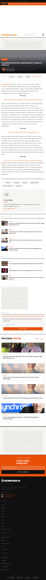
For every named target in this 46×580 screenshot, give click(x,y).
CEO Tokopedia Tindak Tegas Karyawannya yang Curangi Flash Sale (23, 99)
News (2, 505)
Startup (4, 59)
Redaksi (3, 560)
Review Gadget (5, 537)
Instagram (10, 577)
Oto (2, 520)
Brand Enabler (34, 182)
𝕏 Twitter (11, 76)
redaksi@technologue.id (9, 495)
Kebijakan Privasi (6, 569)
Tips (2, 523)
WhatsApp (20, 76)
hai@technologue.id (8, 496)
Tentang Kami (5, 557)
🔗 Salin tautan (36, 76)
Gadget (3, 508)
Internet (3, 517)
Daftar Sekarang (23, 472)
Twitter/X (19, 577)
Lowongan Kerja (5, 529)
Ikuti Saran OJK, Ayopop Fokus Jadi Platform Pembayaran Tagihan (23, 160)
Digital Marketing (8, 186)
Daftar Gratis (23, 328)
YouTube (28, 577)
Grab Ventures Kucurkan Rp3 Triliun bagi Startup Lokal (23, 132)
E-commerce (16, 182)
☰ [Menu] (43, 35)
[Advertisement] (23, 18)
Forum (3, 526)
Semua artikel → (40, 338)
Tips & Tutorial (5, 543)
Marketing (18, 186)
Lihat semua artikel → (10, 208)
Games (3, 540)
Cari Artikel (4, 549)
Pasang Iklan (4, 566)
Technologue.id (6, 84)
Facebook (28, 76)
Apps (2, 514)
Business (3, 511)
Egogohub (25, 182)
